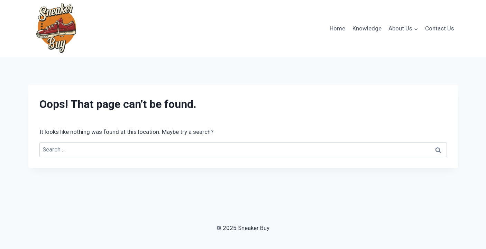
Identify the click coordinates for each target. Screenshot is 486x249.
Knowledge (367, 28)
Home (337, 28)
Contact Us (439, 28)
